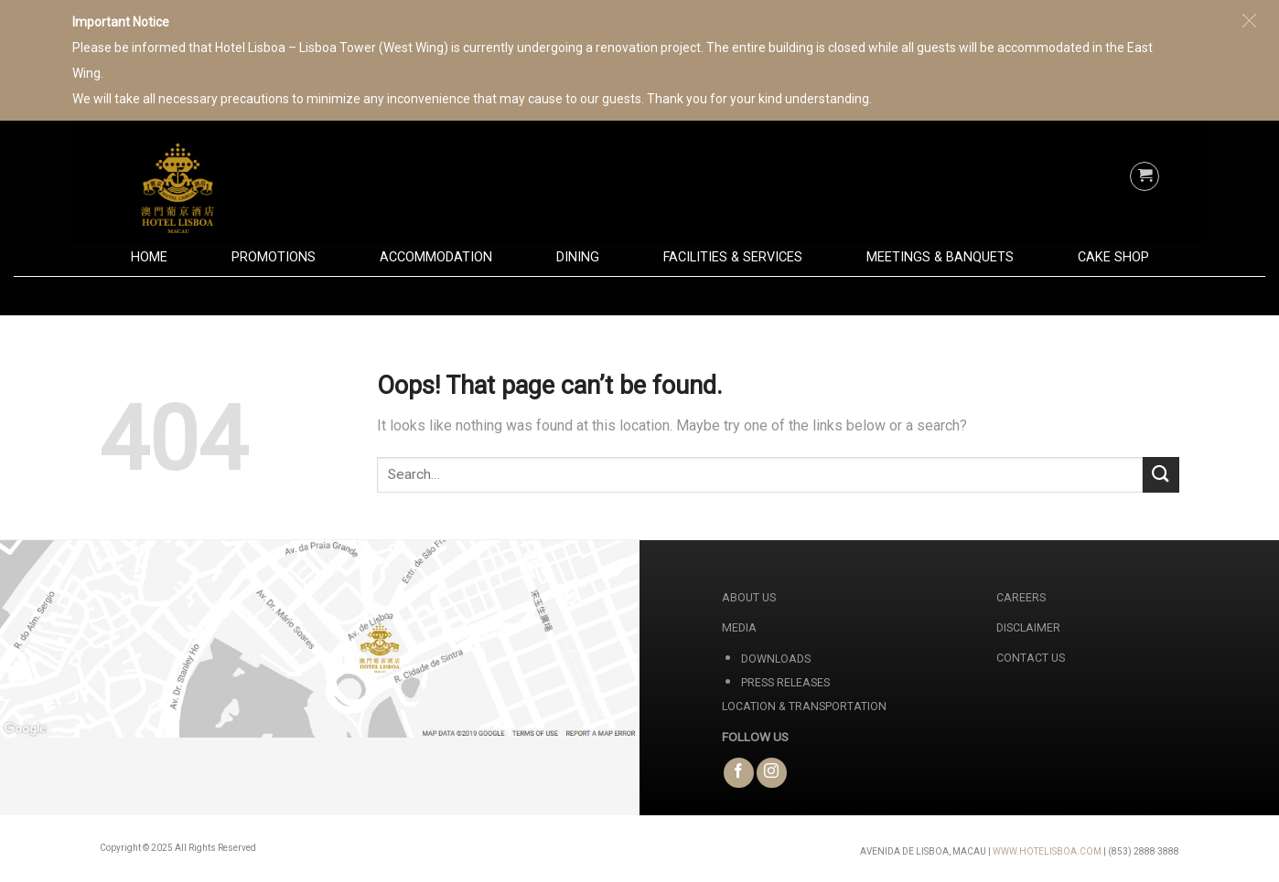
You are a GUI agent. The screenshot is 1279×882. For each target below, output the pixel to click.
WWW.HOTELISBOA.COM (1047, 851)
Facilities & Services (732, 257)
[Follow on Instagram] (772, 773)
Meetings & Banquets (940, 257)
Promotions (273, 257)
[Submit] (1161, 475)
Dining (577, 257)
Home (149, 257)
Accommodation (436, 257)
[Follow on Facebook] (739, 773)
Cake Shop (1113, 257)
